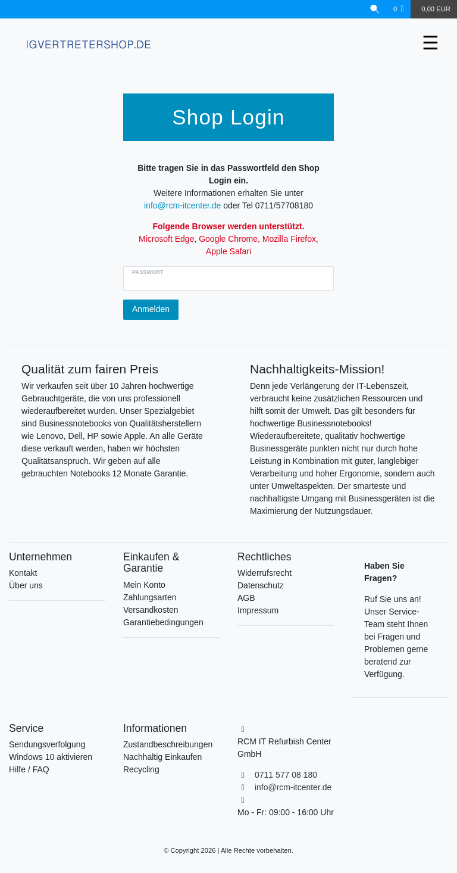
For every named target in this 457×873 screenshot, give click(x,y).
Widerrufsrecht (264, 573)
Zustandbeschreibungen (167, 744)
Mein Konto (144, 585)
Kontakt (23, 573)
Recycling (141, 769)
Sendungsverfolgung (47, 744)
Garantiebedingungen (163, 622)
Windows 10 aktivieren (50, 757)
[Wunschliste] (399, 9)
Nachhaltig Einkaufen (162, 757)
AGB (246, 598)
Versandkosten (151, 610)
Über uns (26, 585)
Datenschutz (260, 585)
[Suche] (375, 9)
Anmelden (151, 309)
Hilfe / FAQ (29, 769)
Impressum (257, 610)
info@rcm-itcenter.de (182, 205)
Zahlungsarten (150, 597)
